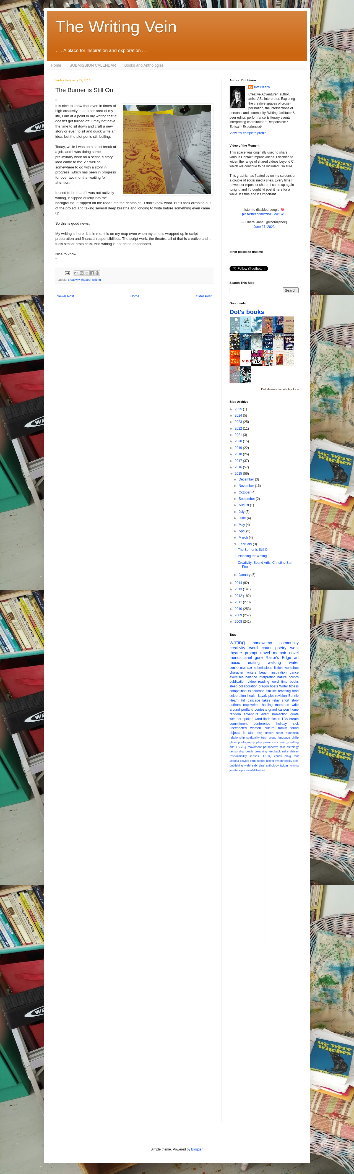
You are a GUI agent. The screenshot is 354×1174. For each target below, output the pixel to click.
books (294, 682)
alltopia (234, 760)
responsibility (238, 756)
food (295, 691)
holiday (281, 724)
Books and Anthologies (143, 65)
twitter (284, 765)
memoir (279, 653)
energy (284, 742)
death (249, 751)
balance (251, 677)
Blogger (196, 1149)
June (243, 518)
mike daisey (290, 751)
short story (290, 700)
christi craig (282, 756)
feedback (275, 751)
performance (241, 667)
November (247, 486)
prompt (251, 653)
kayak (262, 696)
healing (267, 705)
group (273, 737)
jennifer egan (237, 770)
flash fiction (271, 719)
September (247, 499)
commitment (239, 724)
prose (267, 742)
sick (296, 724)
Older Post (204, 296)
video (252, 682)
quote (294, 714)
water (294, 662)
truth (264, 737)
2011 (239, 602)
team (279, 732)
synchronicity (283, 760)
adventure (251, 714)
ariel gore (253, 657)
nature (282, 677)
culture (270, 728)
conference (262, 724)
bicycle (244, 760)
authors (235, 705)
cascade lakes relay (264, 700)
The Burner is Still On (253, 550)
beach (264, 672)
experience (256, 691)
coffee (261, 760)
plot (271, 696)
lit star (248, 733)
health (252, 696)
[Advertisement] (291, 864)
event (265, 714)
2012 (239, 596)
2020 (239, 441)
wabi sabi (250, 765)
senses (254, 756)
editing (254, 662)
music (235, 662)
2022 (239, 428)
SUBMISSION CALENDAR (92, 65)
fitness (294, 686)
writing (96, 279)
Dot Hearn (262, 87)
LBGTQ (241, 747)
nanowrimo (262, 643)
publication (237, 682)
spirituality (253, 737)
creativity (74, 279)
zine (261, 765)
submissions (263, 668)
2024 (239, 415)
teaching (284, 691)
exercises (237, 677)
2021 (239, 435)
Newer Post (65, 296)
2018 (239, 454)
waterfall (251, 770)
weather (235, 719)
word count (260, 648)
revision (281, 696)
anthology (272, 765)
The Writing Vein (116, 26)
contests (261, 709)
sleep (234, 686)
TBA (285, 719)
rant (296, 756)
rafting (294, 742)
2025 (239, 409)
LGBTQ (266, 756)
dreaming (260, 751)
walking (274, 662)
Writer (283, 686)
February (246, 544)
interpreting (267, 677)
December (247, 479)
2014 (239, 583)
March (244, 537)
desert (269, 732)
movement (254, 747)
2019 (239, 448)
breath (294, 719)
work (294, 648)
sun (232, 747)
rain (282, 747)
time (284, 682)
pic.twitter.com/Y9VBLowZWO (264, 214)
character (236, 672)
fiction (278, 668)
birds (253, 760)
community (289, 643)
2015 (239, 474)
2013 (239, 589)
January (245, 575)
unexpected (238, 728)
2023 (239, 422)
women (255, 728)
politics (293, 677)
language (284, 737)
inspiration (279, 672)
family (282, 728)
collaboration (248, 686)
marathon (282, 705)
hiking (270, 760)
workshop (292, 668)
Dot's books (247, 311)
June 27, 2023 (264, 227)
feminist (294, 765)
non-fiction (279, 714)
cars (275, 742)
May (242, 525)
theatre (86, 279)
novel (294, 653)
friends (235, 657)
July (242, 512)
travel (265, 653)
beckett (260, 770)
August (244, 505)
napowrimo (251, 705)
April (242, 531)
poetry (281, 648)
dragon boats (268, 686)
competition (238, 691)
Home (56, 65)
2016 (239, 467)
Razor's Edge (278, 657)
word (275, 682)
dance (294, 672)
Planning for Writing (252, 556)
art (296, 657)
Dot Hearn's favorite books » (280, 389)
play (259, 742)
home (294, 709)
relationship (237, 737)
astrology (293, 747)
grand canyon (279, 709)
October (245, 492)
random (235, 714)
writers (251, 672)
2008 (239, 622)
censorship (237, 751)
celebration (238, 696)
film (268, 691)
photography (246, 742)
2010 (239, 609)
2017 (239, 461)
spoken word (252, 719)
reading (263, 682)
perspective (270, 747)
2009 (239, 615)
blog (259, 732)
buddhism (292, 732)
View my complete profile (248, 133)
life (274, 691)
